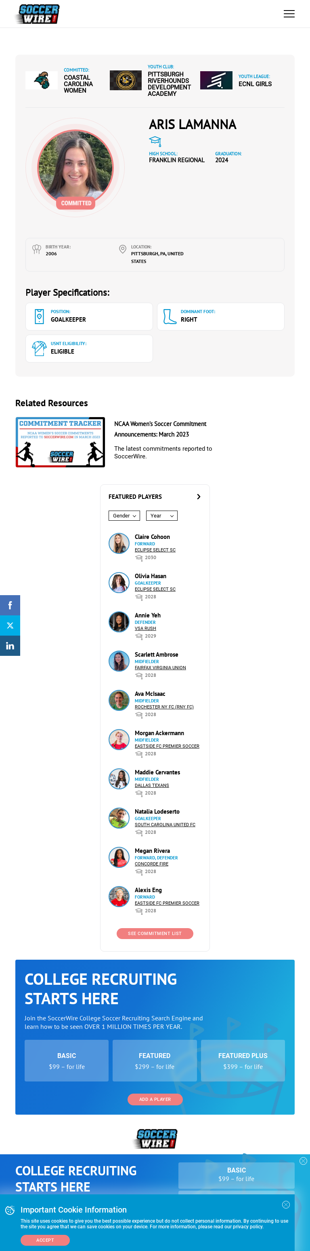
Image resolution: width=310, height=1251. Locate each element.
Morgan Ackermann (159, 733)
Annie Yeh (148, 615)
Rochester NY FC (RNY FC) (164, 707)
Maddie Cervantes (157, 772)
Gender (121, 516)
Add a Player (155, 1099)
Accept (45, 1240)
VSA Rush (145, 628)
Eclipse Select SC (155, 550)
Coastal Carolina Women (78, 84)
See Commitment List (155, 933)
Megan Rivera (152, 850)
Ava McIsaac (150, 694)
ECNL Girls (255, 84)
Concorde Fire (151, 864)
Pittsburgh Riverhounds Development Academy (169, 84)
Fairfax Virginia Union (160, 667)
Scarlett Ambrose (156, 654)
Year (156, 516)
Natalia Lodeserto (157, 811)
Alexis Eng (148, 890)
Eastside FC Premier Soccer (167, 746)
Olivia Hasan (150, 576)
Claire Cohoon (152, 537)
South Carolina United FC (165, 824)
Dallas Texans (152, 785)
